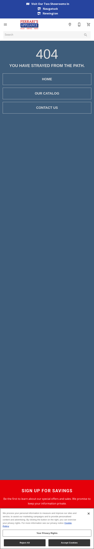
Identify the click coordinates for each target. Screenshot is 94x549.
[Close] (88, 513)
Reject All (25, 542)
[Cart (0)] (89, 24)
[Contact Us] (79, 24)
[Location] (70, 24)
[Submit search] (85, 35)
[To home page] (29, 24)
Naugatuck (47, 9)
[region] (47, 528)
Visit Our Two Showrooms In (47, 4)
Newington (47, 13)
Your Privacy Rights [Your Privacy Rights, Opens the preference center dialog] (47, 533)
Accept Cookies (69, 542)
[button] (5, 24)
